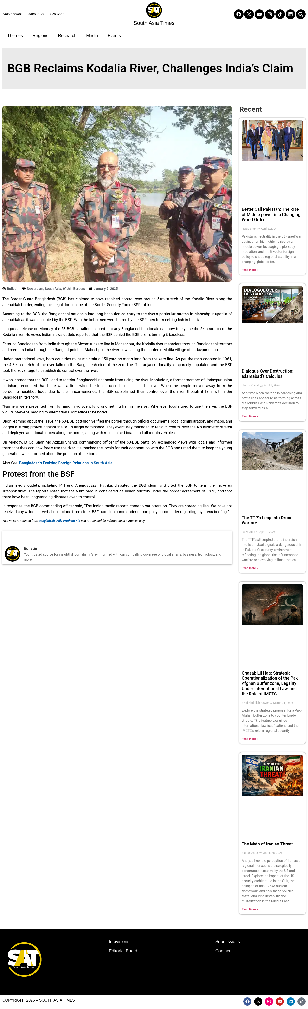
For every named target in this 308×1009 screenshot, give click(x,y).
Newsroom (35, 289)
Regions (40, 35)
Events (114, 35)
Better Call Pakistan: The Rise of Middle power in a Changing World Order (271, 214)
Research (67, 35)
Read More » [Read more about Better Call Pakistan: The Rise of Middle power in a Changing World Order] (250, 270)
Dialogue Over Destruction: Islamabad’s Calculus (267, 373)
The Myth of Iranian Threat (267, 843)
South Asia (53, 289)
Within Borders (74, 289)
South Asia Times (154, 23)
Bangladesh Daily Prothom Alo (59, 521)
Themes (15, 35)
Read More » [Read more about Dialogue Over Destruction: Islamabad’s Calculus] (250, 416)
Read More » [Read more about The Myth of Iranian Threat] (250, 909)
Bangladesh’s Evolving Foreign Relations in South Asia (66, 463)
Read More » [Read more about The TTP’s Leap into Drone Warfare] (250, 568)
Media (92, 35)
